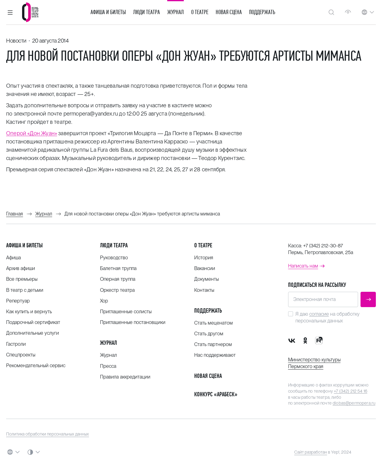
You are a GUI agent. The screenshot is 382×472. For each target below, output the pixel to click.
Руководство (114, 258)
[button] (10, 12)
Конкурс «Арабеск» (215, 394)
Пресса (108, 366)
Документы (206, 279)
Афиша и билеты (108, 12)
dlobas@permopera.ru (354, 403)
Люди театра (146, 12)
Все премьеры (21, 279)
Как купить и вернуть (29, 311)
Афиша (13, 258)
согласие (319, 314)
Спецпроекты (20, 355)
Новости (16, 40)
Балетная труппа (118, 268)
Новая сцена (229, 12)
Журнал (175, 12)
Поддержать (262, 12)
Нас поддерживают (215, 355)
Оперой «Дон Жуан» (31, 133)
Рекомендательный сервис (35, 365)
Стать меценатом (213, 323)
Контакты (204, 290)
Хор (104, 301)
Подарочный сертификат (33, 322)
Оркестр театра (117, 290)
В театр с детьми (24, 290)
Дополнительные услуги (32, 333)
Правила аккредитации (125, 377)
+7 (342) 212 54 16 (350, 391)
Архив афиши (20, 268)
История (203, 258)
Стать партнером (213, 344)
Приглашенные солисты (126, 311)
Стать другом (208, 334)
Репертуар (18, 301)
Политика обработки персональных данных (47, 434)
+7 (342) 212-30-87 (323, 246)
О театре (199, 12)
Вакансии (204, 268)
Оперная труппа (117, 279)
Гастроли (16, 344)
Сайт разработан (310, 452)
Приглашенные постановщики (132, 322)
